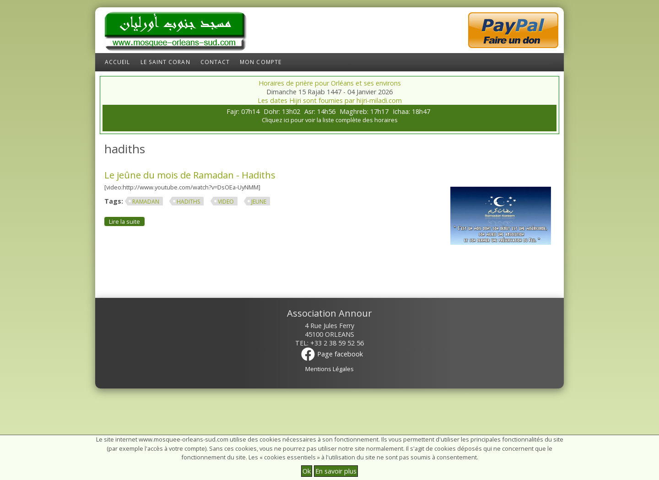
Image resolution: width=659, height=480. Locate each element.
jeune (258, 201)
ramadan (145, 201)
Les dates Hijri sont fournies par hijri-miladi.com (330, 100)
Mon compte (260, 62)
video (226, 201)
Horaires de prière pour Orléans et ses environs (330, 83)
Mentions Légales (329, 369)
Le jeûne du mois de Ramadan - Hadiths (189, 174)
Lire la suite (127, 221)
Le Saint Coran (165, 62)
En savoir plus (336, 471)
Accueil (117, 62)
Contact (215, 62)
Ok (306, 471)
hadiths (188, 201)
